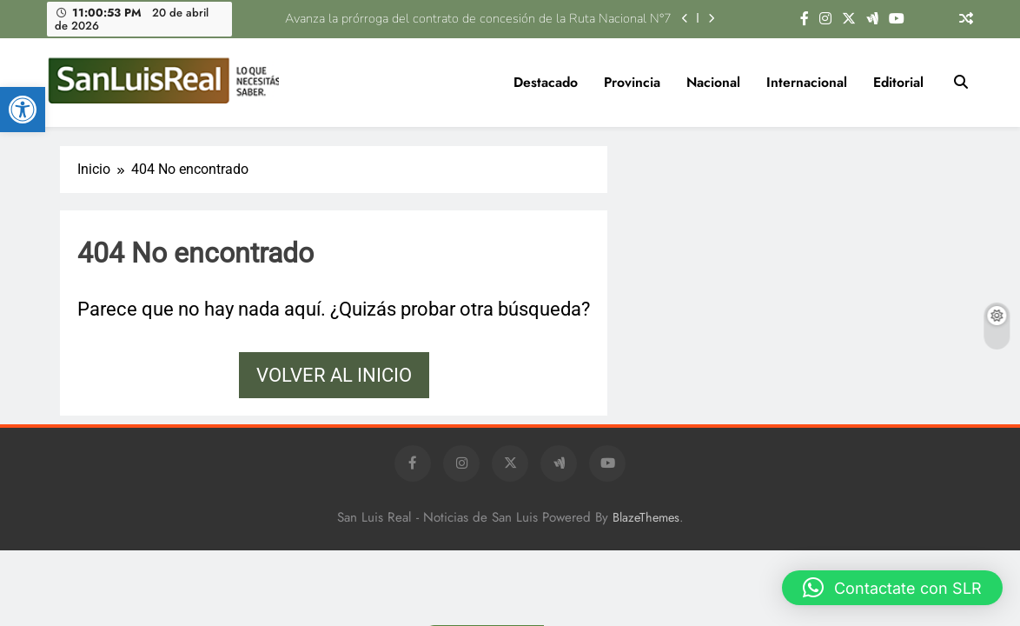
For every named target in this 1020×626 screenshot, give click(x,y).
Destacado (545, 82)
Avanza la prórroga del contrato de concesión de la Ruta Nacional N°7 (480, 18)
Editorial (898, 82)
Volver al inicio (334, 375)
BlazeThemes (646, 517)
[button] (22, 109)
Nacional (713, 82)
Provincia (632, 82)
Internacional (806, 82)
